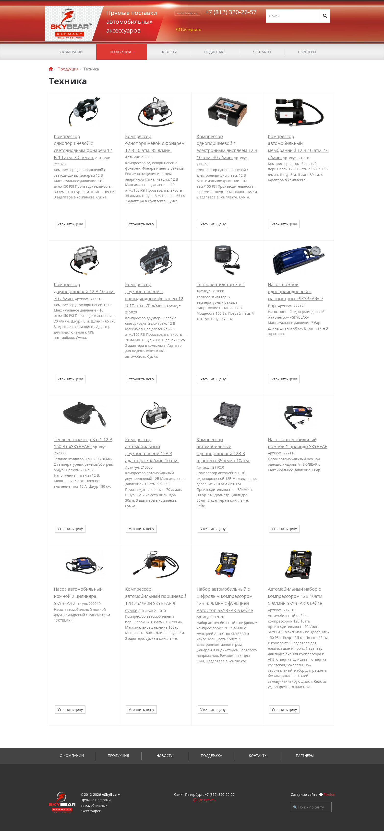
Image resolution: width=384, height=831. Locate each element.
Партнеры (307, 51)
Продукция (120, 51)
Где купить (206, 799)
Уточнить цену (70, 224)
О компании (71, 51)
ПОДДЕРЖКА (215, 51)
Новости (168, 51)
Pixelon (329, 794)
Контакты (261, 51)
